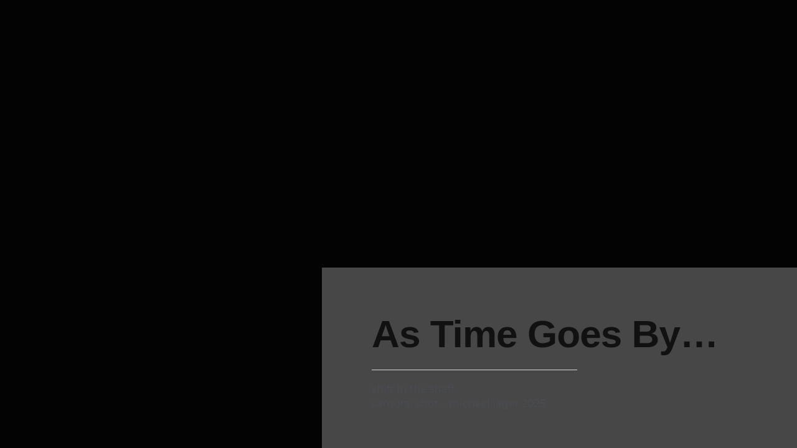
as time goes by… (545, 333)
